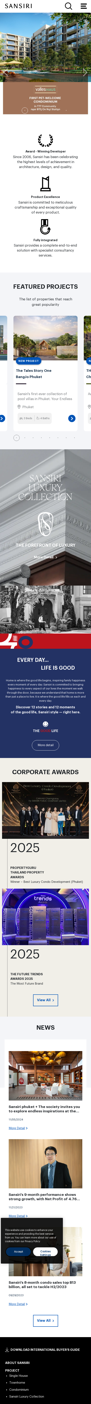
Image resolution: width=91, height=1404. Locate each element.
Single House (18, 1375)
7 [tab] (66, 438)
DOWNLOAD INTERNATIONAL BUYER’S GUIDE (45, 1349)
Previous (7, 72)
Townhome (17, 1382)
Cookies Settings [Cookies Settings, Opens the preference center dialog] (45, 1253)
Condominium (19, 1389)
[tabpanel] (45, 64)
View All (44, 1000)
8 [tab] (74, 438)
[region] (32, 1241)
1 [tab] (25, 110)
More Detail (44, 557)
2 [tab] (33, 110)
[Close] (57, 1224)
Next (83, 72)
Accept (18, 1251)
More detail (46, 745)
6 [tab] (66, 110)
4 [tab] (50, 110)
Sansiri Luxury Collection (26, 1396)
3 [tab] (41, 110)
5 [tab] (58, 110)
